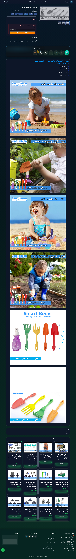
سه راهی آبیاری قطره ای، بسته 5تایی (15, 510)
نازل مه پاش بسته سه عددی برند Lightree (15, 483)
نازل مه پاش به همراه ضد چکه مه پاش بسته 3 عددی (46, 511)
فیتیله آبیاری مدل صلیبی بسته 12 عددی (46, 483)
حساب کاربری (30, 1)
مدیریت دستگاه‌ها (52, 540)
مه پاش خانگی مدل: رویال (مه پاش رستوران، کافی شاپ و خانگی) (62, 457)
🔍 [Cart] (4, 2)
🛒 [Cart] (7, 2)
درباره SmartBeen (51, 544)
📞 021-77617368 (70, 546)
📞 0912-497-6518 (70, 544)
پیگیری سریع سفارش (51, 538)
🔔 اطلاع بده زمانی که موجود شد (22, 32)
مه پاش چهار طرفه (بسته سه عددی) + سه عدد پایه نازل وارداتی (61, 484)
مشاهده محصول (61, 463)
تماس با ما (53, 550)
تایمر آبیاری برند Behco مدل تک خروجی (46, 456)
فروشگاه (42, 1)
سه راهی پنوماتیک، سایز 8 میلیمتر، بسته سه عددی (30, 511)
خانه (45, 1)
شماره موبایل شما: (32, 27)
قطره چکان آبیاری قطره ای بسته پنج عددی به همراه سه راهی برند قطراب (31, 458)
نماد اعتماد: (10, 537)
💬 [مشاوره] (2, 550)
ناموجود (6, 555)
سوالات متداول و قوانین (51, 542)
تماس (34, 1)
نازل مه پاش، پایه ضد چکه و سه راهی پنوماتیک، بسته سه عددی (31, 485)
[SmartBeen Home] (68, 2)
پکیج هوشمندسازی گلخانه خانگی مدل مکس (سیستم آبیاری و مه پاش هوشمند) (14, 458)
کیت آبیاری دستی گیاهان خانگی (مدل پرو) (61, 510)
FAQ (36, 1)
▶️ (29, 536)
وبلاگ (39, 1)
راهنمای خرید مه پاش (51, 546)
